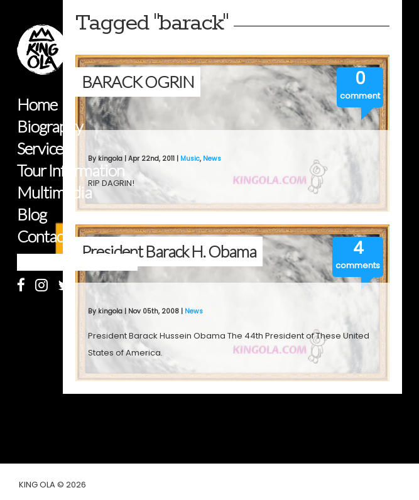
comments (357, 265)
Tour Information (70, 170)
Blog (31, 214)
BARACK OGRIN (138, 82)
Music (190, 158)
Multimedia (54, 192)
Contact (42, 236)
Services (43, 148)
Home (37, 104)
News (212, 158)
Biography (50, 126)
